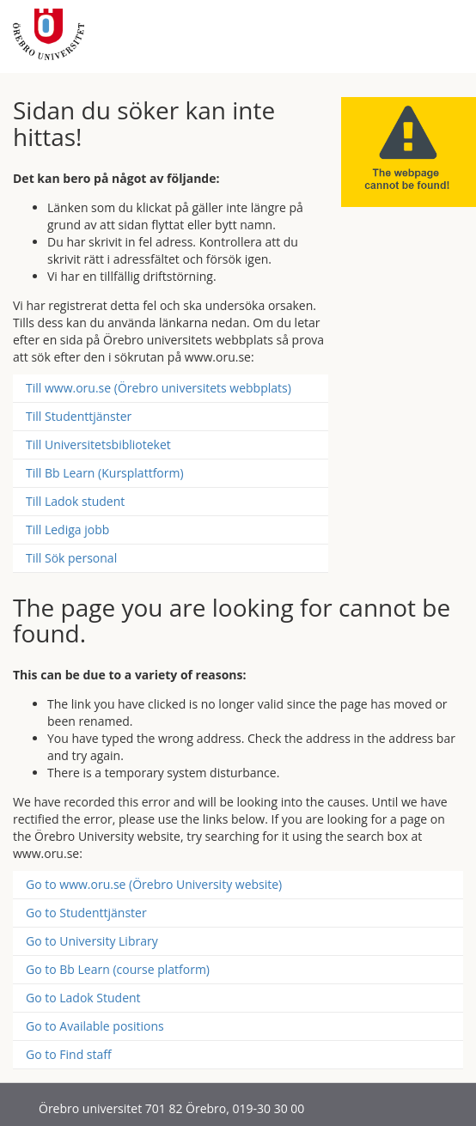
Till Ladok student (75, 501)
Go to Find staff (69, 1054)
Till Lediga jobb (67, 529)
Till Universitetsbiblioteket (98, 444)
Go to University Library (92, 941)
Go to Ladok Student (83, 997)
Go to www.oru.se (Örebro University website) (154, 884)
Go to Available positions (95, 1026)
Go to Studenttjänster (86, 912)
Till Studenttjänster (78, 416)
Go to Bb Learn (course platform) (118, 969)
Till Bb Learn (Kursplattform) (105, 473)
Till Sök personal (71, 558)
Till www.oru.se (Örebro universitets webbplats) (158, 388)
